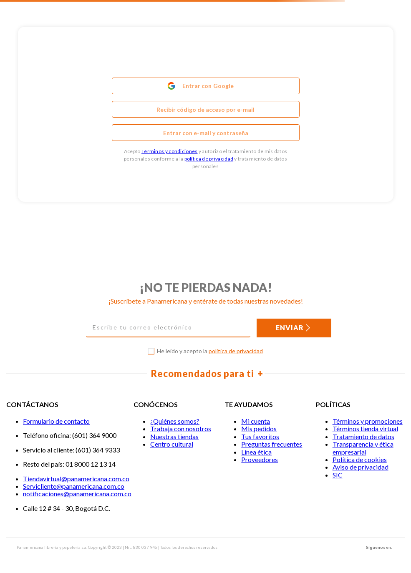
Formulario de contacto (56, 421)
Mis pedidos (259, 428)
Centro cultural (171, 444)
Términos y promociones (368, 421)
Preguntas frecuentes (271, 444)
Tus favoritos (260, 436)
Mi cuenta (255, 421)
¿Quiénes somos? (174, 421)
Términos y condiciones (169, 151)
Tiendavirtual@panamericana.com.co (76, 479)
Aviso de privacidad (360, 467)
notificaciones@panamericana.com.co (77, 494)
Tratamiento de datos (363, 436)
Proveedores (259, 459)
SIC (338, 475)
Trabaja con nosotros (180, 428)
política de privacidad (209, 159)
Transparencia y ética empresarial (363, 447)
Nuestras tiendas (174, 436)
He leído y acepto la (210, 351)
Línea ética (256, 452)
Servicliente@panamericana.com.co (73, 486)
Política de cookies (360, 459)
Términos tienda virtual (365, 428)
